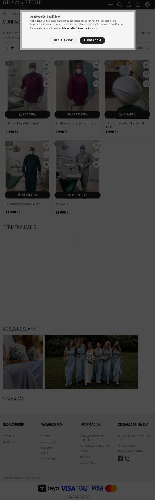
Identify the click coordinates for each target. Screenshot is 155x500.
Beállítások (63, 40)
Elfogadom (92, 40)
